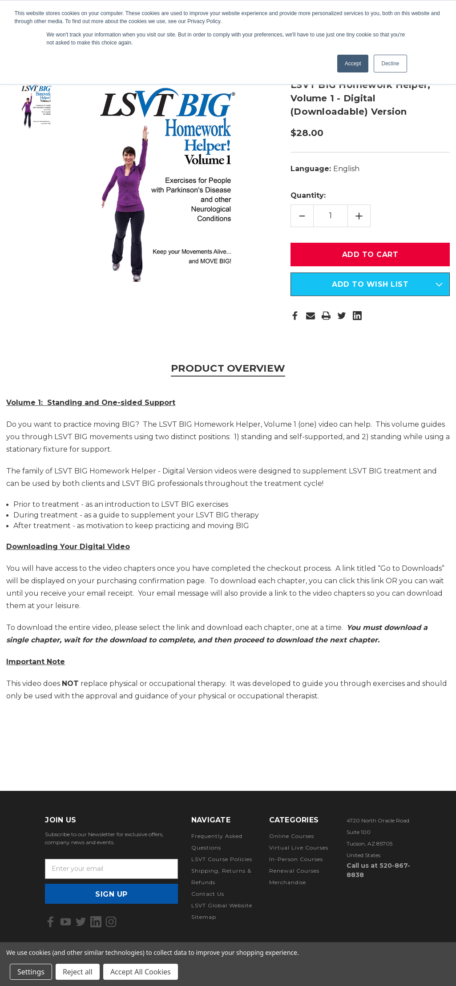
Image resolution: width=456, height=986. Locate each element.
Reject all (78, 972)
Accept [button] (353, 63)
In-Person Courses (296, 859)
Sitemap (203, 917)
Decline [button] (390, 63)
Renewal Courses (294, 870)
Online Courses (291, 836)
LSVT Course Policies (221, 859)
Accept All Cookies (140, 972)
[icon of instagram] (111, 921)
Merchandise (287, 882)
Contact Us (207, 893)
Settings (30, 972)
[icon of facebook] (50, 921)
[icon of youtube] (65, 921)
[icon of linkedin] (95, 921)
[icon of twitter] (80, 921)
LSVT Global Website (221, 905)
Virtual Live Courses (298, 847)
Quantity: (308, 195)
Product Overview (228, 368)
